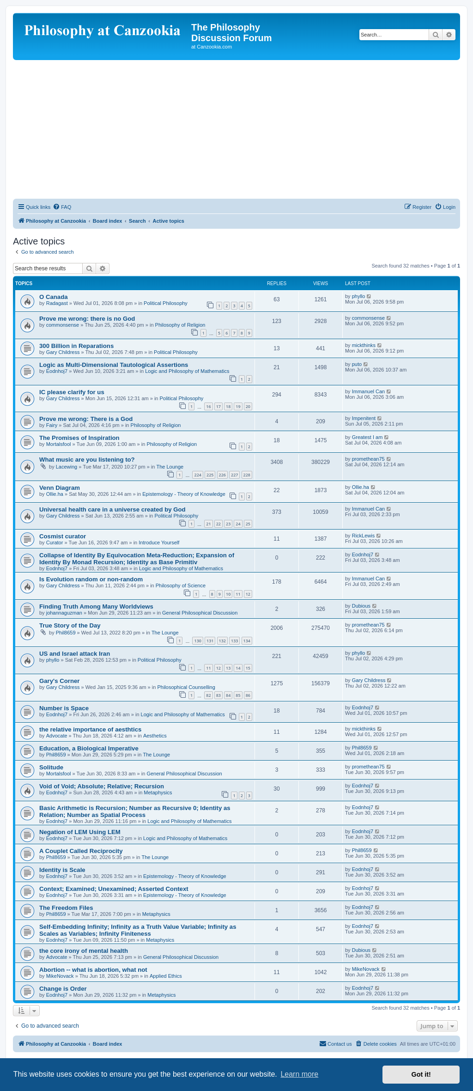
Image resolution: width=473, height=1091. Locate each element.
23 (228, 524)
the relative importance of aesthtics (90, 729)
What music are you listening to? (87, 459)
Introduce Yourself (159, 542)
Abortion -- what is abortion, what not (93, 969)
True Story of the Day (70, 625)
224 (197, 475)
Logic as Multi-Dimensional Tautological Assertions (113, 364)
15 (248, 668)
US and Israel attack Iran (74, 653)
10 (228, 594)
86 (248, 695)
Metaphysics (158, 792)
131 (209, 641)
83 (218, 695)
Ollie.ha (54, 494)
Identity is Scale (62, 869)
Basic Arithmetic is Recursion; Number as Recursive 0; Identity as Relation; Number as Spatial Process (134, 811)
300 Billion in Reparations (76, 345)
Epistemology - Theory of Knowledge (183, 494)
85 (238, 695)
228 (246, 475)
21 (208, 524)
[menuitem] (62, 207)
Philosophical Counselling (186, 687)
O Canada (53, 296)
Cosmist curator (62, 536)
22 (218, 524)
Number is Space (64, 708)
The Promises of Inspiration (79, 437)
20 (248, 406)
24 (238, 524)
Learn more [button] (299, 1074)
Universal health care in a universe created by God (112, 509)
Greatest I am (367, 437)
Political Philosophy (166, 303)
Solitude (51, 767)
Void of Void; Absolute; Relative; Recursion (101, 786)
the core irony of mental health (83, 950)
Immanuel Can (368, 391)
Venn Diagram (59, 487)
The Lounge (169, 466)
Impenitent (364, 418)
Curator (54, 542)
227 (234, 475)
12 (248, 594)
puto (357, 364)
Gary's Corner (59, 680)
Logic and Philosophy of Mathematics (187, 371)
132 (222, 641)
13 (228, 668)
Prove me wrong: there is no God (87, 318)
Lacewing (66, 466)
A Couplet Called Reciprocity (81, 850)
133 (234, 641)
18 (228, 406)
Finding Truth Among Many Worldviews (96, 606)
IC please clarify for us (71, 392)
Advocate (56, 735)
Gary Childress (63, 352)
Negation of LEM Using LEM (80, 832)
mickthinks (364, 345)
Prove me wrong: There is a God (86, 418)
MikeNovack (60, 976)
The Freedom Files (66, 907)
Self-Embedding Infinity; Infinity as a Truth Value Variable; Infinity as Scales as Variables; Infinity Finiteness (137, 930)
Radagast (57, 303)
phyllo (358, 296)
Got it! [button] (421, 1074)
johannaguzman (64, 613)
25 (248, 524)
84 (228, 695)
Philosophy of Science (181, 585)
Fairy (51, 425)
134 (246, 641)
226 (222, 475)
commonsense (62, 325)
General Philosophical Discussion (199, 613)
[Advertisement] (236, 129)
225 (209, 475)
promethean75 (368, 459)
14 (238, 668)
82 (208, 695)
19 (238, 406)
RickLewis (363, 535)
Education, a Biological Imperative (89, 748)
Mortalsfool (58, 444)
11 (238, 594)
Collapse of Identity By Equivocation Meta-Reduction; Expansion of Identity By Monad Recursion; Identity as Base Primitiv (136, 559)
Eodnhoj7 (57, 371)
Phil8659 (66, 632)
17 (218, 406)
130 (197, 641)
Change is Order (63, 988)
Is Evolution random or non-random (91, 579)
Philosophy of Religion (180, 325)
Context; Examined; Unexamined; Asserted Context (113, 888)
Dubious (361, 606)
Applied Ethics (166, 976)
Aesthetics (155, 735)
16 (208, 406)
